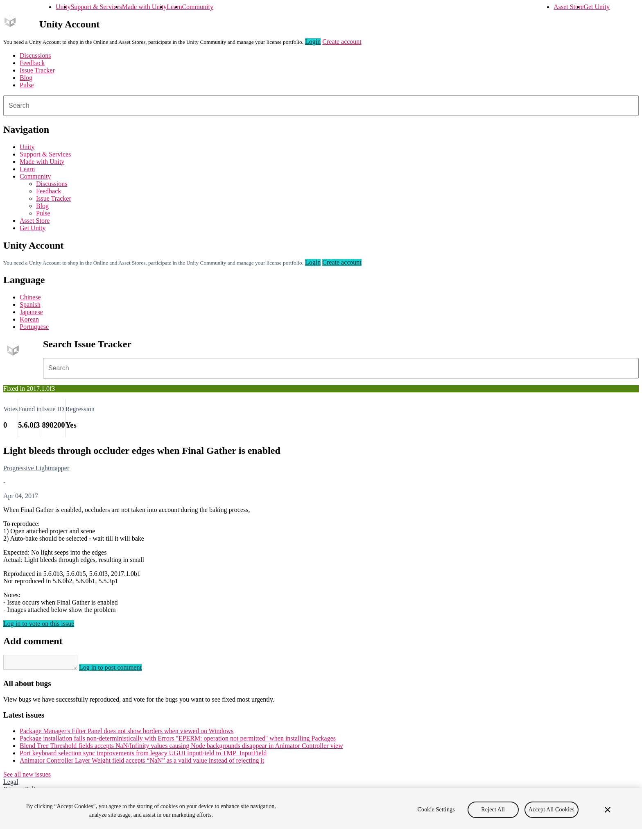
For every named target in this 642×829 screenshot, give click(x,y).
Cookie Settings (436, 809)
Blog (26, 77)
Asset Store (568, 6)
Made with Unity (144, 6)
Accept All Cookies (551, 809)
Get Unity (596, 6)
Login (313, 41)
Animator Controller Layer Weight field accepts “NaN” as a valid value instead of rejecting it (142, 762)
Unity (63, 6)
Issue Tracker (37, 70)
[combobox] (321, 106)
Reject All (493, 809)
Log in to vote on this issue (38, 623)
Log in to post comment (118, 669)
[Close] (608, 810)
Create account (342, 41)
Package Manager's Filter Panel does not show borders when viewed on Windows (126, 733)
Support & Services (96, 6)
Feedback (32, 62)
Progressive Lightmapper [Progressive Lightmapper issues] (36, 467)
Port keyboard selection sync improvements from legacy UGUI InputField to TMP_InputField (143, 755)
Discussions (35, 55)
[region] (321, 808)
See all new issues (27, 776)
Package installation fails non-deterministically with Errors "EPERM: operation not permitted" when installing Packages (178, 740)
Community (197, 6)
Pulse (27, 85)
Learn (174, 6)
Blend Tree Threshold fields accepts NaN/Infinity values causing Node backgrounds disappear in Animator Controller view (181, 748)
